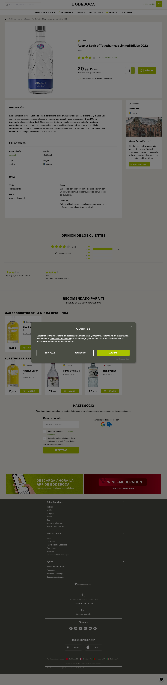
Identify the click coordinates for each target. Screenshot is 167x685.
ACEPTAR (115, 353)
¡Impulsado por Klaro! (122, 359)
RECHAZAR (51, 353)
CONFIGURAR (83, 353)
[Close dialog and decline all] (131, 326)
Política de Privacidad (60, 338)
